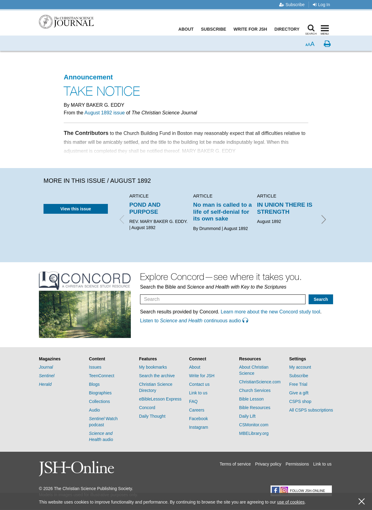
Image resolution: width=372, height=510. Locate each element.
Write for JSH (252, 29)
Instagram (198, 427)
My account (300, 367)
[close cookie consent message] (361, 501)
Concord (147, 407)
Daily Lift (247, 416)
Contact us (199, 384)
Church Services (255, 390)
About (187, 29)
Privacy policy (268, 464)
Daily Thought (152, 416)
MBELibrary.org (253, 433)
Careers (196, 410)
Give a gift (299, 392)
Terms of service (235, 464)
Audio (94, 410)
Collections (99, 401)
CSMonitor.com (253, 424)
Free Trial (298, 384)
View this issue (75, 208)
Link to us (198, 392)
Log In (321, 4)
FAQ (193, 401)
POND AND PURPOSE (145, 208)
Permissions (297, 464)
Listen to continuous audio (194, 320)
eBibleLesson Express (160, 399)
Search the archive (157, 375)
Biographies (100, 392)
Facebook (198, 418)
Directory (288, 29)
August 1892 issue (105, 112)
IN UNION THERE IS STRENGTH (285, 208)
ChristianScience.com (259, 381)
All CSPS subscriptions (311, 410)
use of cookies (291, 502)
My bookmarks (153, 367)
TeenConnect (101, 375)
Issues (95, 367)
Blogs (94, 384)
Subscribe (292, 4)
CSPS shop (300, 401)
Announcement (88, 77)
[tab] (61, 359)
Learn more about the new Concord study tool (270, 311)
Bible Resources (254, 407)
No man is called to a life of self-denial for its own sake (222, 211)
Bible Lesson (251, 399)
